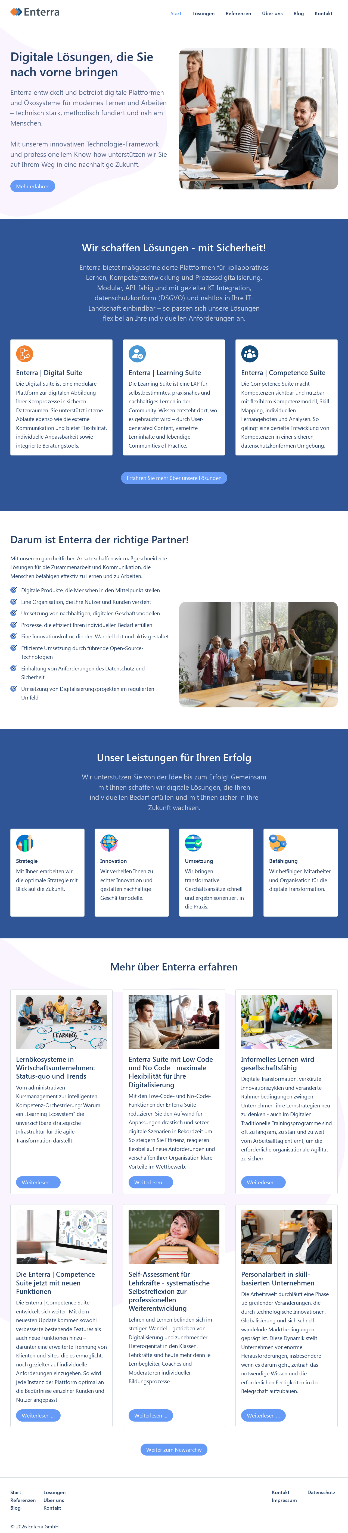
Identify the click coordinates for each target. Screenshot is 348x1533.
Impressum (284, 1500)
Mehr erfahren (32, 186)
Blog (299, 13)
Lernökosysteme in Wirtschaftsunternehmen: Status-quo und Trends (55, 1067)
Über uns (272, 13)
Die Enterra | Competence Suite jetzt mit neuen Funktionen (55, 1282)
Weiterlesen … (35, 1181)
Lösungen (203, 13)
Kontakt (324, 13)
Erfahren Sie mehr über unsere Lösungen (174, 477)
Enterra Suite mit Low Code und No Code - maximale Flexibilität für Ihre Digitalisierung (171, 1071)
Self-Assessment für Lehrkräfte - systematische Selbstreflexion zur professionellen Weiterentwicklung (169, 1290)
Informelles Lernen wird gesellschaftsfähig (277, 1063)
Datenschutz (321, 1492)
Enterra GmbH (43, 1526)
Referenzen (238, 13)
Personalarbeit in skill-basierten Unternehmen (278, 1278)
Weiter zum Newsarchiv (174, 1449)
